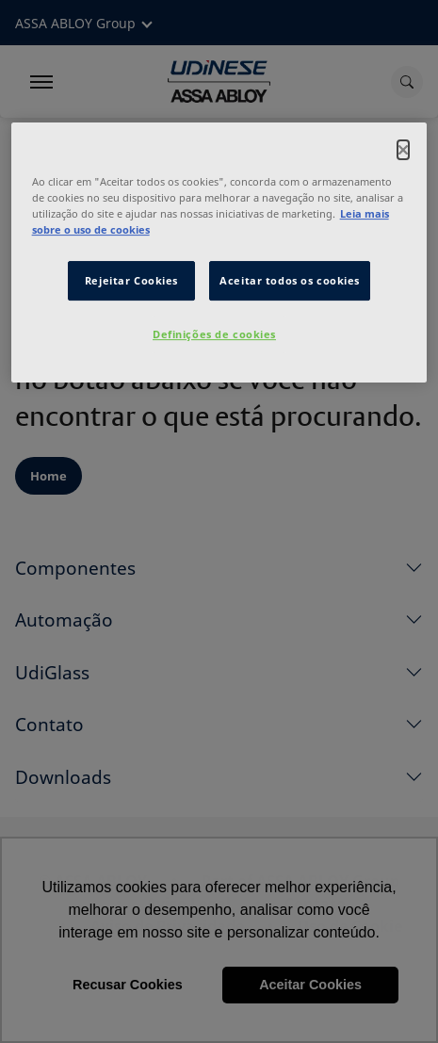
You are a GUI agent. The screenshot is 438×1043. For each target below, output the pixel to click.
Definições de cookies (214, 334)
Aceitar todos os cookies (289, 280)
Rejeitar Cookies (131, 280)
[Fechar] (403, 149)
